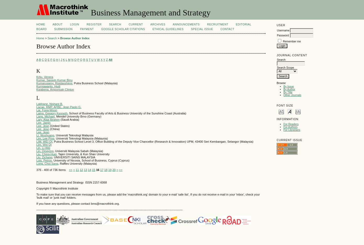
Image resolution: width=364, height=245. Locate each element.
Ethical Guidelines (168, 29)
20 (113, 169)
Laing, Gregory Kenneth (52, 113)
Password (283, 35)
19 (109, 169)
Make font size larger (298, 111)
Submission (63, 29)
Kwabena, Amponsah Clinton (55, 89)
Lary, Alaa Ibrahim (48, 119)
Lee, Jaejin (43, 122)
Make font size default (289, 111)
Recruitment (217, 24)
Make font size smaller (281, 111)
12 (81, 169)
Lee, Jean (42, 125)
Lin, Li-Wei (43, 147)
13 (85, 169)
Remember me (292, 41)
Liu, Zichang (44, 157)
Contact (227, 29)
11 (77, 169)
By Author (289, 89)
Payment (87, 29)
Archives (157, 24)
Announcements (186, 24)
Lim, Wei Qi (44, 144)
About (58, 24)
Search (115, 24)
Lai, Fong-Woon (46, 110)
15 (93, 169)
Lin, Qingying (44, 151)
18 (105, 169)
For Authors (290, 127)
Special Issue (202, 29)
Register (94, 24)
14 (89, 169)
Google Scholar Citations (123, 29)
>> (120, 169)
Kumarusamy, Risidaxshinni (54, 83)
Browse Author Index (74, 38)
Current (136, 24)
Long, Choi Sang (47, 163)
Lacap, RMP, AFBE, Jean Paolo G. (58, 107)
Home (40, 24)
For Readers (291, 124)
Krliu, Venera (44, 77)
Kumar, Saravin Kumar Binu (54, 80)
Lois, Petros (44, 160)
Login (74, 24)
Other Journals (292, 95)
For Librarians (291, 130)
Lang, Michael (45, 116)
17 (101, 169)
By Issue (288, 86)
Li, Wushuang (45, 135)
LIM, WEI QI (44, 141)
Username (283, 30)
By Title (287, 92)
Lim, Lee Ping (45, 138)
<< (70, 169)
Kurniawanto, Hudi (48, 86)
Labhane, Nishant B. (49, 103)
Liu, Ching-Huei (46, 154)
